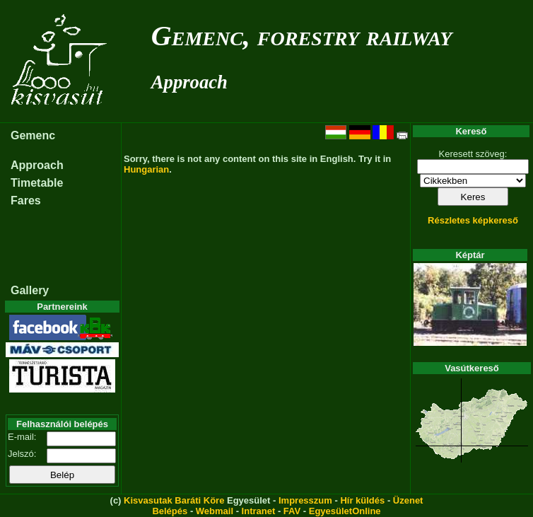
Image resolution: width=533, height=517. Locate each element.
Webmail (214, 511)
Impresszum (305, 500)
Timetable (37, 183)
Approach (189, 82)
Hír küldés (362, 500)
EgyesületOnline (345, 511)
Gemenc (33, 135)
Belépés (169, 511)
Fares (26, 200)
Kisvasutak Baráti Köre (174, 500)
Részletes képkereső (473, 220)
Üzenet (408, 500)
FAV (291, 511)
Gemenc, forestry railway (301, 36)
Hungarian (146, 169)
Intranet (259, 511)
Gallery (30, 290)
